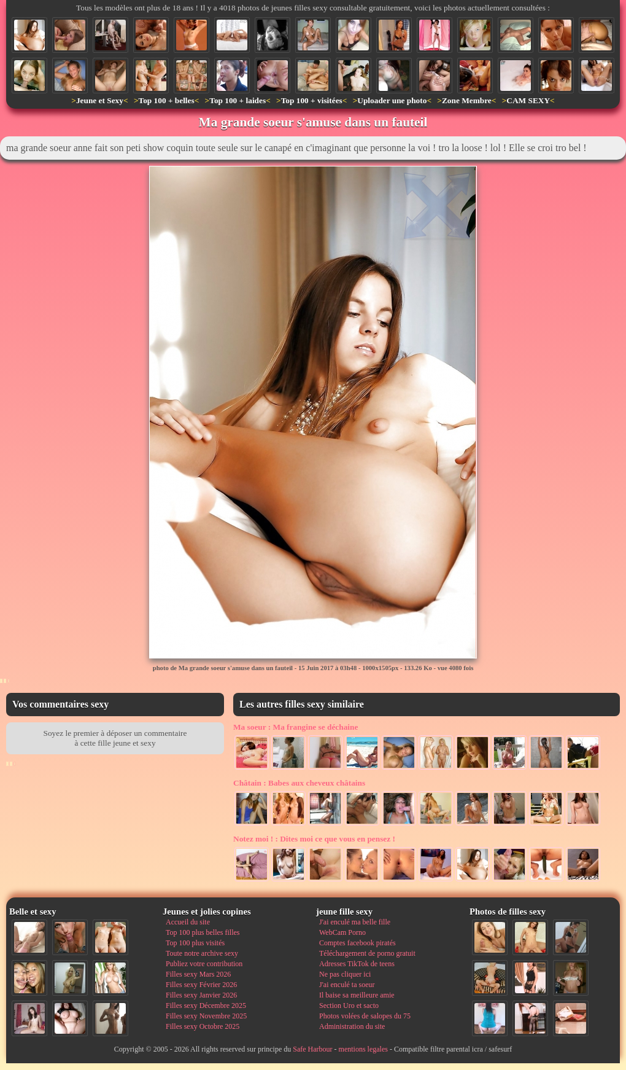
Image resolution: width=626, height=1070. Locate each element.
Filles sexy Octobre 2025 (202, 1026)
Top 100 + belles (166, 100)
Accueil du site (188, 922)
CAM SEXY (528, 100)
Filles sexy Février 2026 (201, 984)
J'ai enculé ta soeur (346, 984)
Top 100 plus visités (195, 943)
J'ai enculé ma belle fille (354, 922)
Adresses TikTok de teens (357, 963)
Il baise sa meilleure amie (357, 995)
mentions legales (363, 1049)
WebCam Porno (342, 932)
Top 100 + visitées (311, 100)
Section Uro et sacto (349, 1005)
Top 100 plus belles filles (202, 932)
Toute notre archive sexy (202, 953)
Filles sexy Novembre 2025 (206, 1016)
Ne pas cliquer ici (345, 974)
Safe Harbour (312, 1049)
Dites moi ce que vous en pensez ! (314, 838)
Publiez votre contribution (204, 963)
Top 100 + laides (237, 100)
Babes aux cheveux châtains (299, 782)
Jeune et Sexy (99, 100)
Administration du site (352, 1026)
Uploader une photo (392, 100)
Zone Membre (467, 100)
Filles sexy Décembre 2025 (206, 1005)
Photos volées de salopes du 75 (365, 1016)
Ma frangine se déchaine (295, 727)
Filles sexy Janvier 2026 (201, 995)
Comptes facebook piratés (357, 943)
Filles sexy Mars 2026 (198, 974)
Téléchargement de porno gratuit (367, 953)
